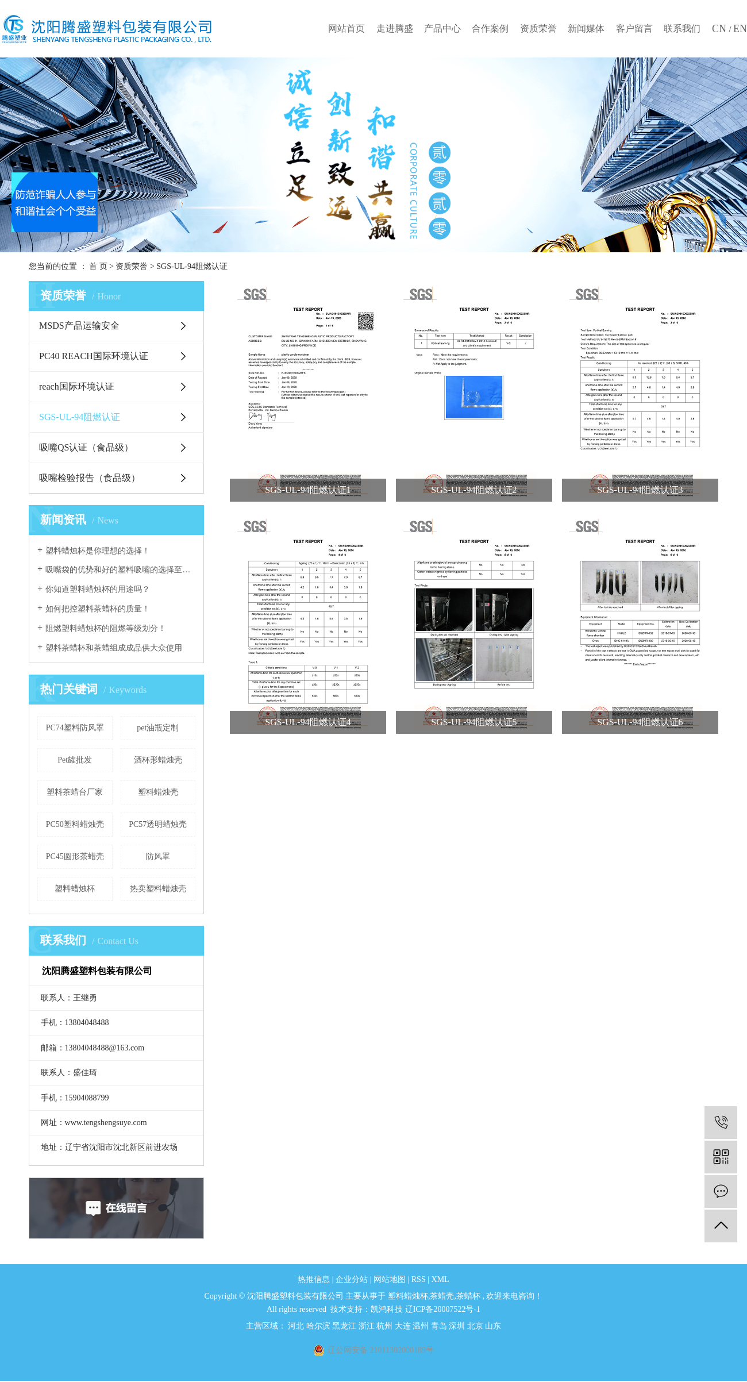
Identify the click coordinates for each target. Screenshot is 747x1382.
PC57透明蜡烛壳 (158, 824)
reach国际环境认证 (76, 386)
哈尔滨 (319, 1326)
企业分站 (352, 1279)
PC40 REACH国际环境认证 (93, 356)
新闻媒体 (586, 28)
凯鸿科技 (387, 1309)
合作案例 (490, 28)
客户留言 (634, 28)
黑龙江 (345, 1326)
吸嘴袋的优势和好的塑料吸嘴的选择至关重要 (120, 569)
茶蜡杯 (468, 1296)
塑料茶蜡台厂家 (75, 792)
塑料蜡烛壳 (158, 792)
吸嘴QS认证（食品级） (86, 447)
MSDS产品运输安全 (79, 325)
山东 (493, 1326)
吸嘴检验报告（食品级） (89, 478)
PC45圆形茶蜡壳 (75, 856)
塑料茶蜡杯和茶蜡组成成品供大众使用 (113, 648)
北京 (476, 1326)
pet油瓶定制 (158, 727)
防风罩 (158, 856)
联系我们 (682, 28)
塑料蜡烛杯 (75, 888)
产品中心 (442, 28)
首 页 (98, 266)
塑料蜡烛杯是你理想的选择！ (97, 550)
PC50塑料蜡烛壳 (75, 824)
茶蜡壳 (442, 1296)
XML (440, 1279)
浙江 (368, 1326)
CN (720, 28)
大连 (404, 1326)
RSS (418, 1279)
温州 (422, 1326)
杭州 (385, 1326)
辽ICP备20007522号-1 (442, 1309)
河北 (297, 1326)
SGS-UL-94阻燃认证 (192, 266)
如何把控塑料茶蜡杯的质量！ (97, 609)
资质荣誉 (538, 28)
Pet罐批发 (74, 760)
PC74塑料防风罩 (75, 727)
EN (740, 28)
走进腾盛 (394, 28)
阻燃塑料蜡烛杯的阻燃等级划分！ (105, 628)
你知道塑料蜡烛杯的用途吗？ (97, 589)
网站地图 (391, 1279)
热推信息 (314, 1279)
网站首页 (346, 28)
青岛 (440, 1326)
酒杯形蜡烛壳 (158, 760)
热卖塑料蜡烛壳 (158, 888)
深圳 (458, 1326)
